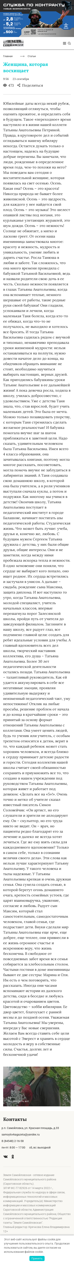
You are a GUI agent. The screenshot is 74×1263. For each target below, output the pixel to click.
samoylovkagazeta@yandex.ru (21, 1134)
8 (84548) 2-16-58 (13, 1141)
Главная (8, 56)
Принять (37, 1258)
